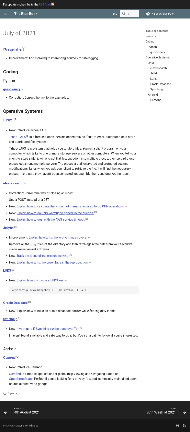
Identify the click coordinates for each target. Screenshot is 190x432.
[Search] (116, 13)
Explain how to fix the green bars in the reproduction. (52, 262)
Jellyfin (8, 228)
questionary (11, 89)
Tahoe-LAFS (17, 137)
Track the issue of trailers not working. (43, 256)
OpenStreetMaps (21, 379)
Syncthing (10, 319)
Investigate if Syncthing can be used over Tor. (48, 329)
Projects (12, 50)
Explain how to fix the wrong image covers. (58, 237)
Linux (7, 120)
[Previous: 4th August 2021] (23, 411)
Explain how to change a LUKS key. (40, 280)
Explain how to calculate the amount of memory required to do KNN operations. (70, 206)
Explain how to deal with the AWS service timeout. (51, 219)
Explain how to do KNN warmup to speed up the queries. (55, 213)
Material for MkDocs (27, 425)
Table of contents (157, 30)
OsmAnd (9, 357)
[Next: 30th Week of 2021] (165, 411)
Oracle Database (15, 303)
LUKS (7, 270)
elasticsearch (13, 183)
